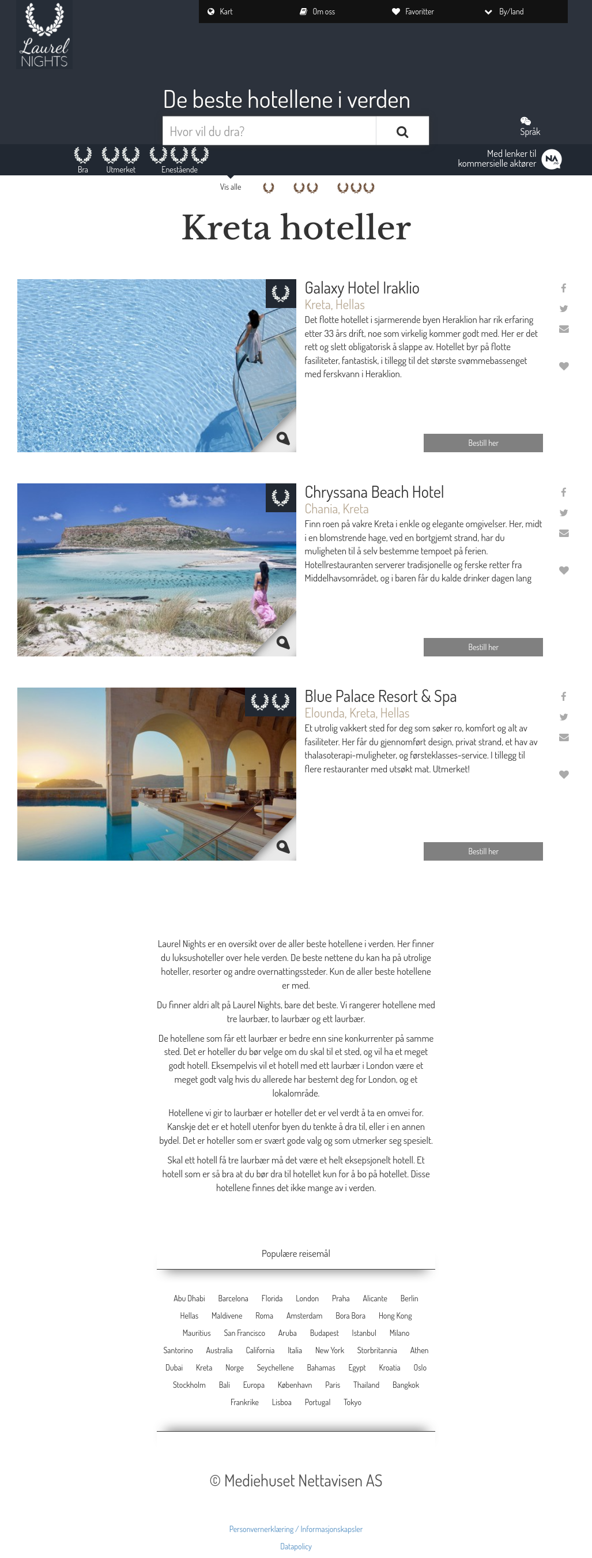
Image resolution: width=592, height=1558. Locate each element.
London (307, 1298)
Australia (219, 1350)
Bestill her (483, 443)
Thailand (366, 1385)
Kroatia (389, 1367)
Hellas (189, 1315)
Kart (220, 11)
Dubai (174, 1367)
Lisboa (282, 1402)
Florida (272, 1298)
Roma (264, 1315)
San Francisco (244, 1333)
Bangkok (406, 1385)
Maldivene (227, 1315)
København (295, 1385)
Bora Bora (350, 1315)
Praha (341, 1298)
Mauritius (197, 1333)
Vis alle (231, 187)
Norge (234, 1367)
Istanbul (364, 1333)
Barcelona (233, 1298)
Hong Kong (395, 1315)
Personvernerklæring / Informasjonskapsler (296, 1529)
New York (329, 1350)
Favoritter (413, 11)
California (260, 1350)
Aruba (287, 1333)
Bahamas (321, 1367)
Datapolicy (296, 1546)
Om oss (317, 11)
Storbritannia (377, 1350)
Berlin (409, 1298)
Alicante (375, 1298)
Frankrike (245, 1402)
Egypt (356, 1367)
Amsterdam (304, 1315)
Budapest (324, 1333)
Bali (224, 1385)
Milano (400, 1333)
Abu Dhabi (189, 1298)
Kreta (204, 1367)
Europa (254, 1385)
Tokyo (352, 1402)
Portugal (318, 1402)
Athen (419, 1350)
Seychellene (275, 1367)
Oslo (420, 1367)
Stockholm (189, 1385)
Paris (332, 1385)
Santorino (178, 1350)
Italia (295, 1350)
